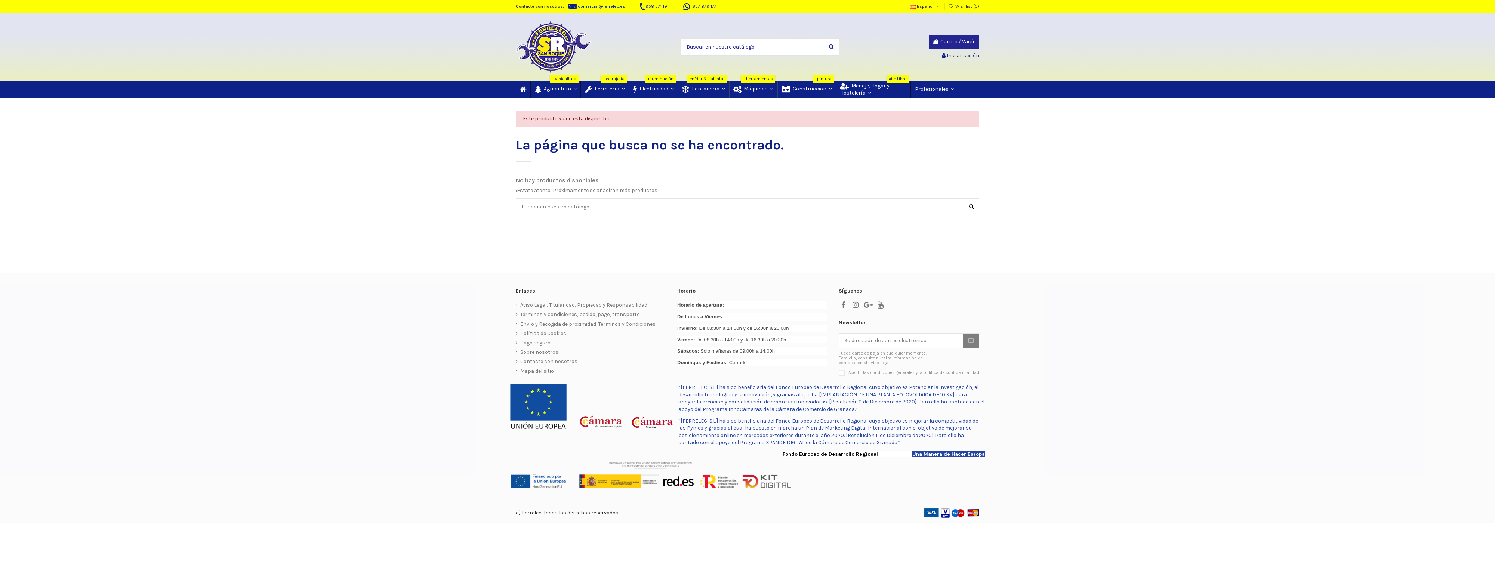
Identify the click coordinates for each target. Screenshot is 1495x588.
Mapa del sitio (537, 371)
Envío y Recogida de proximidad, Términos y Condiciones (588, 324)
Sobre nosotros (539, 352)
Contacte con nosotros (548, 361)
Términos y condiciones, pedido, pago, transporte (579, 314)
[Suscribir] (971, 341)
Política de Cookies (543, 333)
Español (925, 6)
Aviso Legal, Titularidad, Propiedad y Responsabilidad (583, 305)
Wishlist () (964, 6)
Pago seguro (535, 343)
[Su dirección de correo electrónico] (901, 341)
